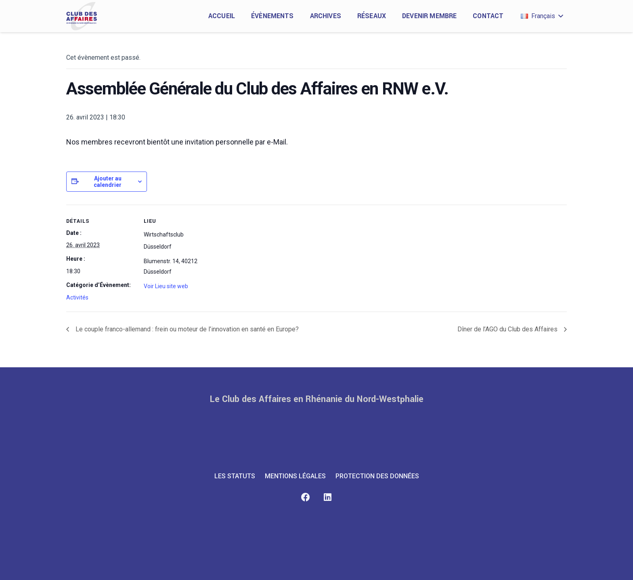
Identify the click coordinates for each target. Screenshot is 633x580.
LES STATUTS (234, 476)
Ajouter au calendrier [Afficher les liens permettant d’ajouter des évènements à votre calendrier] (108, 181)
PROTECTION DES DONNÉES (377, 476)
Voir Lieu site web (166, 286)
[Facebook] (305, 497)
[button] (541, 16)
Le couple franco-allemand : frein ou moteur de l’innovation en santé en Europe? (186, 329)
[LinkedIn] (327, 497)
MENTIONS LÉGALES (295, 476)
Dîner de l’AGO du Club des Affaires (508, 329)
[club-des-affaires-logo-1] (81, 16)
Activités (77, 297)
